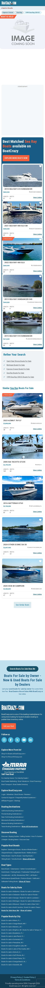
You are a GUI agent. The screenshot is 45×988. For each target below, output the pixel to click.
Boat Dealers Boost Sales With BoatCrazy (25, 691)
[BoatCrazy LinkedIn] (30, 740)
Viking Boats (5, 859)
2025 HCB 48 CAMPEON (13, 586)
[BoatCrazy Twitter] (17, 740)
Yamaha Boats (16, 859)
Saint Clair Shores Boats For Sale (17, 361)
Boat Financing (35, 781)
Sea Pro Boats (16, 856)
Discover (4, 836)
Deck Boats (5, 872)
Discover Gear (24, 839)
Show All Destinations (30, 826)
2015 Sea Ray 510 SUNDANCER (18, 336)
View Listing (37, 197)
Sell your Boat (8, 726)
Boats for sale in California (30, 891)
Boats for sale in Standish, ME (11, 965)
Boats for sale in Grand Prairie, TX (12, 958)
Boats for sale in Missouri (10, 904)
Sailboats (36, 878)
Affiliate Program (7, 801)
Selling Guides (25, 836)
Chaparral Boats (6, 853)
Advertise (10, 794)
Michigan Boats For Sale (14, 365)
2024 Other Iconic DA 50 (15, 545)
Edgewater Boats (20, 853)
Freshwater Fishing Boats (30, 872)
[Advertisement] (22, 111)
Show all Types (24, 881)
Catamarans (15, 869)
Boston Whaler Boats (29, 849)
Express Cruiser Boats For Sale (16, 369)
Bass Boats (5, 869)
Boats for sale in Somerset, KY (11, 939)
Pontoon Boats (26, 878)
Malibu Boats (31, 853)
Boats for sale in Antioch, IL (10, 952)
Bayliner (4, 849)
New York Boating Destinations (12, 817)
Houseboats (5, 875)
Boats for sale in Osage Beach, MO (13, 924)
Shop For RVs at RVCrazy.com (11, 757)
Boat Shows (19, 794)
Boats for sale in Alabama (10, 891)
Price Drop (7, 239)
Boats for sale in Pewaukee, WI (12, 942)
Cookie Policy (29, 977)
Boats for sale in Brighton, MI (11, 930)
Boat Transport (6, 784)
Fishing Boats (15, 872)
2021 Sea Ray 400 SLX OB (16, 226)
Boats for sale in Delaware (10, 895)
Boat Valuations (23, 781)
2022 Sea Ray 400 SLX (14, 262)
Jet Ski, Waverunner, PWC (20, 875)
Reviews (27, 794)
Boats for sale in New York (29, 904)
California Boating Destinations (12, 811)
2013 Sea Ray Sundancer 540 (18, 299)
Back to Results (7, 8)
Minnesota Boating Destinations (12, 820)
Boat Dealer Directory (20, 784)
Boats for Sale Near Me (10, 910)
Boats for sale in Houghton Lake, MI (13, 946)
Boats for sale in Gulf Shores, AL (12, 955)
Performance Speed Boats (10, 878)
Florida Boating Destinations (11, 814)
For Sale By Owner (7, 778)
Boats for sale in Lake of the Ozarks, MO (15, 949)
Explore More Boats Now (16, 158)
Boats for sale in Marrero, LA (11, 927)
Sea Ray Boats (28, 856)
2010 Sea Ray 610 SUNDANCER (18, 189)
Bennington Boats (14, 849)
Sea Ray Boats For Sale (13, 373)
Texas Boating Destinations (10, 826)
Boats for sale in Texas (32, 907)
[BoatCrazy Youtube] (24, 740)
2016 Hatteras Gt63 (13, 503)
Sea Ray (19, 12)
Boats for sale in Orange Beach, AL (13, 961)
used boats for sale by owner (20, 689)
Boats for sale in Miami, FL (10, 920)
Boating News (13, 839)
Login (3, 794)
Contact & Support (7, 797)
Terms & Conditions (22, 980)
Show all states (26, 910)
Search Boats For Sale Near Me (22, 669)
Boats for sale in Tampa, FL (32, 930)
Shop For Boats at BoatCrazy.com (13, 754)
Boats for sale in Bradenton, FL (12, 933)
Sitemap (17, 801)
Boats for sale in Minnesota (30, 901)
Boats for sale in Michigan (10, 901)
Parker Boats (5, 856)
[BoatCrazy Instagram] (4, 740)
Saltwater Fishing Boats (9, 881)
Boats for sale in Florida (29, 895)
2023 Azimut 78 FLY (12, 420)
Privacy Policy (16, 977)
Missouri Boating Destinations (11, 823)
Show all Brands (29, 859)
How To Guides (36, 836)
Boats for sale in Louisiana (29, 898)
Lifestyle (4, 839)
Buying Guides (14, 836)
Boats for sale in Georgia (10, 898)
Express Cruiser (8, 12)
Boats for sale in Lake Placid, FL (12, 936)
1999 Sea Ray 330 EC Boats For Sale (18, 377)
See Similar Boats (22, 605)
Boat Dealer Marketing (9, 781)
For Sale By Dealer (21, 778)
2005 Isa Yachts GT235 (14, 462)
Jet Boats (33, 875)
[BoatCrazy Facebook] (10, 740)
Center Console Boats (27, 869)
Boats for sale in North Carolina (12, 907)
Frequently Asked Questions (25, 797)
